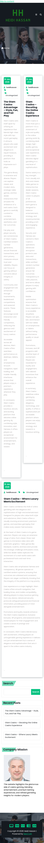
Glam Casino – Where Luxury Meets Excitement (21, 500)
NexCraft (28, 834)
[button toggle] (36, 14)
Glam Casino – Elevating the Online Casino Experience (32, 108)
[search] (41, 14)
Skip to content (7, 1)
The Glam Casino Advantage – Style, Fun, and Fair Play (11, 108)
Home (5, 48)
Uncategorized (12, 95)
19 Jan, (7, 80)
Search (8, 683)
